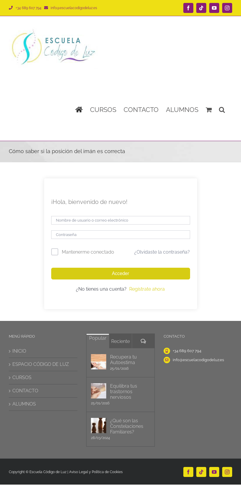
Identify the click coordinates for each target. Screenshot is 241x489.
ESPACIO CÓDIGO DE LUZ (40, 364)
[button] (222, 109)
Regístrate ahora (147, 289)
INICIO (19, 351)
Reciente (120, 341)
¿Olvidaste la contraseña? (162, 252)
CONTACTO (25, 390)
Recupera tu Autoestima (123, 359)
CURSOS (21, 377)
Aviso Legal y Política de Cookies (96, 472)
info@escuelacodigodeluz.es (74, 8)
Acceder (120, 273)
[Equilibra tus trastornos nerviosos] (98, 390)
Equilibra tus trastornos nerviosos (123, 391)
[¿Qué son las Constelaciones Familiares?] (98, 425)
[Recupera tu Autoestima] (98, 361)
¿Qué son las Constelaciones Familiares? (126, 426)
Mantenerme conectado (88, 252)
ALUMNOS (24, 404)
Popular (98, 338)
